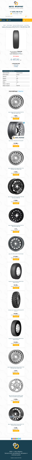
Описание (16, 65)
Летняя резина (26, 25)
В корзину (16, 118)
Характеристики (16, 63)
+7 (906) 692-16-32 (16, 12)
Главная (4, 25)
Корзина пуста (28, 20)
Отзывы (16, 66)
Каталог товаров (9, 25)
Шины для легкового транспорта (18, 25)
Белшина (19, 52)
